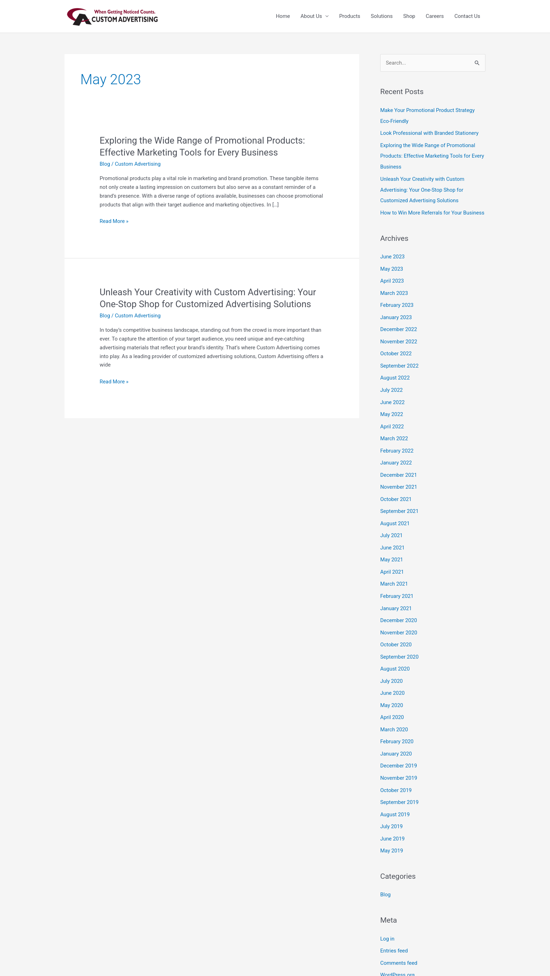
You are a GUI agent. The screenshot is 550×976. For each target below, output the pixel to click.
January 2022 (396, 456)
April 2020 (392, 704)
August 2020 (395, 657)
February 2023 (397, 301)
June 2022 (392, 396)
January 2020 (396, 740)
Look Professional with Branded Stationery (429, 133)
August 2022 (395, 372)
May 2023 (391, 266)
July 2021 (391, 526)
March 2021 (394, 574)
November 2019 (398, 763)
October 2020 (396, 633)
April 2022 (392, 420)
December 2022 (398, 325)
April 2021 (392, 562)
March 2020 (394, 716)
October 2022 (396, 349)
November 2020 (398, 621)
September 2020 (399, 645)
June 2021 (392, 538)
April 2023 (392, 278)
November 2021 (398, 479)
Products (349, 16)
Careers (435, 16)
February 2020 (397, 728)
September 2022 (399, 361)
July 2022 (391, 384)
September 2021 (399, 503)
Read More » (114, 221)
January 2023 (396, 313)
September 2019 (399, 787)
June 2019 (392, 823)
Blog (105, 164)
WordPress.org (397, 958)
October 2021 (396, 491)
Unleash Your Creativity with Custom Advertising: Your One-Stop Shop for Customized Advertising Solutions (422, 188)
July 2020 (391, 669)
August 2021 (395, 515)
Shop (409, 16)
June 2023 (392, 254)
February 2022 (397, 444)
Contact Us (467, 16)
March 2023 (394, 289)
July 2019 (391, 811)
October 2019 (396, 775)
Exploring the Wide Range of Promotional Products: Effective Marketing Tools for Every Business (432, 155)
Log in (387, 922)
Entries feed (394, 934)
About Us (311, 16)
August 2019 (395, 799)
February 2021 (397, 586)
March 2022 (394, 432)
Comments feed (399, 946)
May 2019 (391, 835)
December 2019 (398, 752)
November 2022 (398, 337)
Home (283, 16)
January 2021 (396, 598)
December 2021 (398, 467)
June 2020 (392, 681)
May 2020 (391, 693)
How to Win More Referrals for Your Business (432, 210)
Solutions (382, 16)
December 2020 (398, 609)
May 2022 (391, 408)
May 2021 (391, 550)
